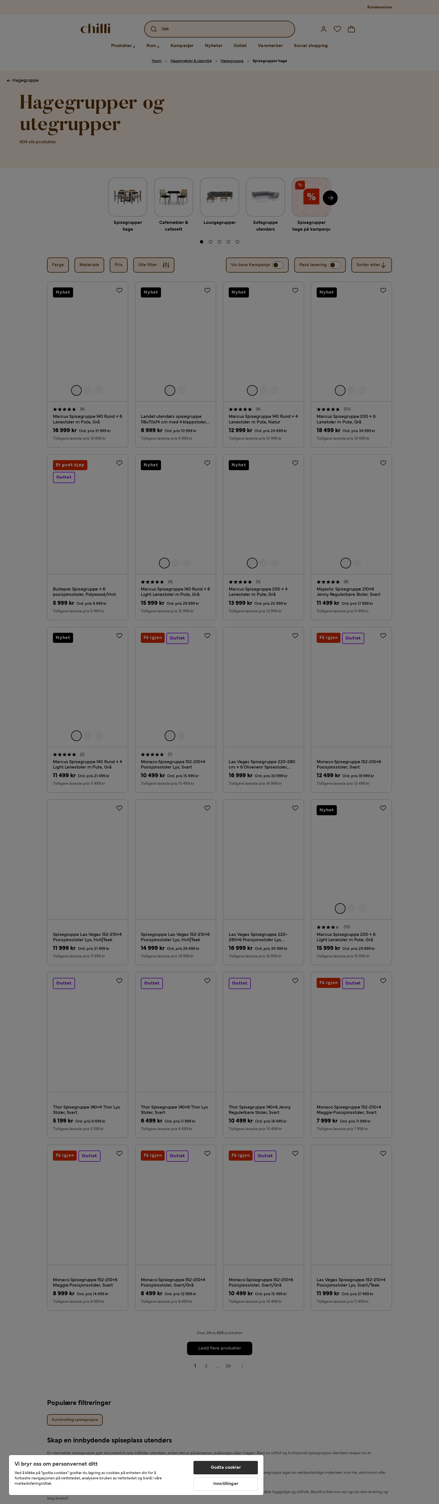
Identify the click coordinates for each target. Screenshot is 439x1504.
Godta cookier (226, 1468)
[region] (136, 1475)
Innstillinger (225, 1484)
